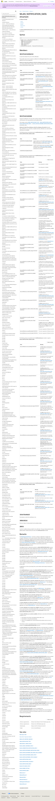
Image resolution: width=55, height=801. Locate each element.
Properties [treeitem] (3, 680)
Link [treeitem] (2, 641)
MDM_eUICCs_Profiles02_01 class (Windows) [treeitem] (9, 119)
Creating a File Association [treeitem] (6, 509)
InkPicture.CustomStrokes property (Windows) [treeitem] (8, 47)
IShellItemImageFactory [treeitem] (6, 325)
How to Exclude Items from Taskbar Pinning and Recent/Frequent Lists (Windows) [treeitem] (9, 218)
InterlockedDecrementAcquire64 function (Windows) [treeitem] (9, 242)
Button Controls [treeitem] (4, 407)
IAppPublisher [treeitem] (4, 302)
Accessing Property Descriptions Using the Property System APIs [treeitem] (9, 382)
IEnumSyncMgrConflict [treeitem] (6, 475)
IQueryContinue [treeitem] (4, 319)
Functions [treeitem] (3, 544)
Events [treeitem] (3, 595)
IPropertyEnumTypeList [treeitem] (6, 542)
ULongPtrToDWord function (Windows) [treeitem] (8, 203)
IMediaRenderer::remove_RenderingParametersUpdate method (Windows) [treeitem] (9, 139)
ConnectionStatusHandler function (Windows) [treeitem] (8, 20)
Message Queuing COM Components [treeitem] (8, 511)
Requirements (22, 25)
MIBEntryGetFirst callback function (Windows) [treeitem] (8, 187)
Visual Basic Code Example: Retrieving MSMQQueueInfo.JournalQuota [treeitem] (8, 615)
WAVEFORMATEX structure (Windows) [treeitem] (8, 235)
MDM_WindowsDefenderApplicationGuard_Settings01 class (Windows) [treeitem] (9, 168)
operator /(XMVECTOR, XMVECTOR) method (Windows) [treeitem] (9, 90)
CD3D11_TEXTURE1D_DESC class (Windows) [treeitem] (9, 92)
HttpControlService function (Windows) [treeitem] (8, 63)
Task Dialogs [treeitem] (4, 249)
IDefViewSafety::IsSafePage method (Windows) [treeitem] (8, 81)
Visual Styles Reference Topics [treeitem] (7, 498)
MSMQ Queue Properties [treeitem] (6, 710)
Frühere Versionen (26, 11)
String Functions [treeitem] (5, 617)
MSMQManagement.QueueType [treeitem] (7, 516)
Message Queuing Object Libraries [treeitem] (7, 278)
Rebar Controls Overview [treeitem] (6, 527)
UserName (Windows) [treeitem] (5, 22)
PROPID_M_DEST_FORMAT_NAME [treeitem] (7, 638)
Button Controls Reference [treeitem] (6, 472)
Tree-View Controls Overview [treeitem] (7, 351)
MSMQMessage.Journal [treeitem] (6, 396)
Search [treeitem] (3, 665)
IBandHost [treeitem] (4, 667)
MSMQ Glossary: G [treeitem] (5, 704)
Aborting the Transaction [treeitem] (6, 433)
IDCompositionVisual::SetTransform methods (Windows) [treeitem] (9, 136)
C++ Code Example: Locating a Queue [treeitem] (8, 781)
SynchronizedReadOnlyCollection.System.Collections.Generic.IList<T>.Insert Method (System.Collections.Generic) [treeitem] (9, 626)
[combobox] (9, 13)
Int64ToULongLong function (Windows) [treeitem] (8, 202)
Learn (20, 11)
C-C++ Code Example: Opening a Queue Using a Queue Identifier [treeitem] (9, 539)
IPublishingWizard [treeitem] (5, 346)
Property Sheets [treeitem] (4, 343)
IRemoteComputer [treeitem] (5, 644)
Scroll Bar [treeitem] (3, 452)
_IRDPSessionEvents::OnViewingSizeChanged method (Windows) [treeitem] (9, 444)
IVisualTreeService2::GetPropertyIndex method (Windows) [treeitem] (8, 117)
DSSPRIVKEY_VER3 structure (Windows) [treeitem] (8, 76)
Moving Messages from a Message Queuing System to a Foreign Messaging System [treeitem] (9, 276)
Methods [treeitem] (3, 375)
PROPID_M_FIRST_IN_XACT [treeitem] (6, 352)
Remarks (21, 24)
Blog (18, 796)
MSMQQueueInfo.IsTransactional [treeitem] (7, 618)
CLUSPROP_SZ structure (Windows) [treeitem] (8, 441)
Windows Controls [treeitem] (5, 774)
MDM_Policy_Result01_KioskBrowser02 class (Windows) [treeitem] (9, 230)
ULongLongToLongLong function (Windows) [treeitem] (9, 153)
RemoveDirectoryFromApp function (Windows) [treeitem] (8, 100)
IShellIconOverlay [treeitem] (5, 418)
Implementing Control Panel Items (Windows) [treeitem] (7, 211)
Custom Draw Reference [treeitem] (6, 254)
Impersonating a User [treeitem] (5, 455)
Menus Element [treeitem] (4, 123)
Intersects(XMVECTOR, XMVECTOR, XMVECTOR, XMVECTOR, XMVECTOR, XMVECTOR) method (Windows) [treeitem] (8, 27)
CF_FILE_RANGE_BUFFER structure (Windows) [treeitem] (7, 97)
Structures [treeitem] (4, 303)
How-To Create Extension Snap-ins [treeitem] (8, 506)
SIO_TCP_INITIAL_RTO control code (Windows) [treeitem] (8, 156)
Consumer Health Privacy (36, 796)
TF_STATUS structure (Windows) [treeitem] (7, 39)
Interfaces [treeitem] (3, 771)
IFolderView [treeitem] (4, 564)
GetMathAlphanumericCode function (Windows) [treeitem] (8, 126)
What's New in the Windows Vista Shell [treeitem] (8, 736)
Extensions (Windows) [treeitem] (5, 177)
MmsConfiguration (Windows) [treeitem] (7, 33)
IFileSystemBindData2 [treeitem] (5, 453)
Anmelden (52, 1)
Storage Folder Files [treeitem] (5, 384)
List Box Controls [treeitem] (5, 578)
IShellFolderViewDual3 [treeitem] (5, 409)
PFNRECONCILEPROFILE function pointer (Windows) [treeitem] (9, 56)
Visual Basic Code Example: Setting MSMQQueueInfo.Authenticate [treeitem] (8, 425)
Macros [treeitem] (3, 376)
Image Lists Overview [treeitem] (5, 514)
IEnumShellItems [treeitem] (5, 707)
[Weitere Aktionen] (53, 11)
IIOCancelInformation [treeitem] (5, 760)
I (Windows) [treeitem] (4, 440)
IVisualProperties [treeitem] (5, 484)
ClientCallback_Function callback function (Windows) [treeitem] (9, 238)
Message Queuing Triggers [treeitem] (6, 464)
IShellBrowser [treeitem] (4, 623)
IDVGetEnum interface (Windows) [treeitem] (7, 197)
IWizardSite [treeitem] (4, 473)
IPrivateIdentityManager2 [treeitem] (6, 668)
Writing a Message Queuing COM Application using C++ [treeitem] (7, 691)
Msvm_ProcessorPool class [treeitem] (6, 365)
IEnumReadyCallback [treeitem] (5, 344)
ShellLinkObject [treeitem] (4, 787)
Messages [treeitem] (3, 246)
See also (21, 27)
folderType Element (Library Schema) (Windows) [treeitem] (8, 214)
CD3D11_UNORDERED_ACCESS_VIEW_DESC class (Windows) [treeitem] (9, 94)
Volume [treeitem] (3, 659)
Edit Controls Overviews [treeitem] (6, 248)
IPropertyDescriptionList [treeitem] (6, 531)
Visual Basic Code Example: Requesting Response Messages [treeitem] (8, 529)
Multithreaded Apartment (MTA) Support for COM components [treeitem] (9, 387)
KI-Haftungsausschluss (5, 796)
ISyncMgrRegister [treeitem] (5, 422)
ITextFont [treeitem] (3, 330)
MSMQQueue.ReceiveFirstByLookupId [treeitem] (8, 435)
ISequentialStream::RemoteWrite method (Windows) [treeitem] (9, 192)
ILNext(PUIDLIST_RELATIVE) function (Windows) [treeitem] (8, 200)
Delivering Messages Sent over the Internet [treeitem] (9, 604)
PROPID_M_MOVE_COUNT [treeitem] (6, 642)
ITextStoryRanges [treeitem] (5, 477)
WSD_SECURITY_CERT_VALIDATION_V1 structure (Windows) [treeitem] (8, 151)
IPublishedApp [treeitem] (4, 709)
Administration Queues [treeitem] (6, 723)
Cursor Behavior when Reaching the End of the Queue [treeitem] (9, 252)
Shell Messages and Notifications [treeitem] (7, 776)
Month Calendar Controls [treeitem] (6, 533)
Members (22, 22)
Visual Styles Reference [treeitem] (6, 549)
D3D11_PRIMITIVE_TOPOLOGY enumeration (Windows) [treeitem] (9, 180)
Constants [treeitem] (3, 263)
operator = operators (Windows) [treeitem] (7, 86)
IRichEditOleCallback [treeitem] (5, 598)
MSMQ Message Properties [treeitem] (6, 450)
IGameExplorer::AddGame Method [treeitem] (7, 206)
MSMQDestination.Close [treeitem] (6, 244)
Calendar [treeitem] (3, 770)
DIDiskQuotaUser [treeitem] (5, 432)
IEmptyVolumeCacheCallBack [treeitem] (7, 287)
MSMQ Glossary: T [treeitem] (5, 685)
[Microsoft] (2, 1)
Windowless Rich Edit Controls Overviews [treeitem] (9, 290)
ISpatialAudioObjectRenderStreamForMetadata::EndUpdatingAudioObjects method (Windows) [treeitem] (9, 72)
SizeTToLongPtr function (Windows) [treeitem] (8, 45)
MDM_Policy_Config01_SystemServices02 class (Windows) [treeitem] (9, 106)
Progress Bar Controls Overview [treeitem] (7, 368)
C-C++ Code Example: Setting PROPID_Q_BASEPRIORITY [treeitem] (7, 576)
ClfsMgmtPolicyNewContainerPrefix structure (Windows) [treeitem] (9, 224)
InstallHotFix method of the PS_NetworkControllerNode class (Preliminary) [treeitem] (7, 447)
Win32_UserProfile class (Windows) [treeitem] (8, 128)
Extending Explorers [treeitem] (5, 660)
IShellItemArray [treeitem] (4, 782)
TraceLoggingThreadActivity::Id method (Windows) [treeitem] (8, 130)
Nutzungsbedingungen (46, 796)
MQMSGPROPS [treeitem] (4, 320)
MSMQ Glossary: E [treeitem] (5, 737)
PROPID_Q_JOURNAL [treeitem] (5, 487)
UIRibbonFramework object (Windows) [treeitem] (8, 43)
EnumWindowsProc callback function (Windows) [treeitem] (8, 53)
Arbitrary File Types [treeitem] (5, 687)
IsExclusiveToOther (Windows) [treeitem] (7, 61)
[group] (37, 247)
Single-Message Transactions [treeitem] (7, 597)
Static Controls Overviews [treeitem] (6, 323)
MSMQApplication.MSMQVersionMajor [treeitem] (8, 333)
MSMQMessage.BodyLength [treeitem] (7, 561)
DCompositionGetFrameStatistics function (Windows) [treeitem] (9, 109)
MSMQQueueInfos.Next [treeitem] (6, 763)
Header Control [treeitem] (4, 566)
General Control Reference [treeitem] (6, 372)
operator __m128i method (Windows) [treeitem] (8, 23)
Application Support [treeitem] (5, 759)
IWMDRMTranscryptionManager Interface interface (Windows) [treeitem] (9, 59)
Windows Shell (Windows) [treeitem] (6, 176)
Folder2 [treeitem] (3, 430)
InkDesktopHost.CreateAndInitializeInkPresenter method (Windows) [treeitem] (8, 113)
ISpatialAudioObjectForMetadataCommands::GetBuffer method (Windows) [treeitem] (9, 68)
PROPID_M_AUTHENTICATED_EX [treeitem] (7, 609)
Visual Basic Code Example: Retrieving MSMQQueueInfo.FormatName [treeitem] (8, 438)
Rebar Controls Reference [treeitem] (6, 601)
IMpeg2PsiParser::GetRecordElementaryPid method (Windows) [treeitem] (9, 184)
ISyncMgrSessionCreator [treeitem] (6, 495)
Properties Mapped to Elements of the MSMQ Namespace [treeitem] (8, 300)
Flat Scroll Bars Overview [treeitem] (6, 493)
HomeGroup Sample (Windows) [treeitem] (7, 171)
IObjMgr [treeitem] (3, 696)
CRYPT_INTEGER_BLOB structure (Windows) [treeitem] (9, 75)
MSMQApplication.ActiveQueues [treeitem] (7, 328)
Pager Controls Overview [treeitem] (6, 317)
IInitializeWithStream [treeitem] (5, 279)
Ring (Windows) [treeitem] (4, 272)
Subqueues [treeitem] (4, 261)
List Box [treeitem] (3, 456)
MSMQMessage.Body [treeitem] (5, 402)
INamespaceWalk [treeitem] (5, 726)
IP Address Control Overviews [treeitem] (7, 316)
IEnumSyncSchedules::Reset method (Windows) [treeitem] (8, 84)
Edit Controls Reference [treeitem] (6, 762)
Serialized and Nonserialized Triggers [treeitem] (8, 463)
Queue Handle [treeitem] (4, 347)
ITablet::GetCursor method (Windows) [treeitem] (8, 34)
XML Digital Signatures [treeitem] (6, 606)
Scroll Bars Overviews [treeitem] (5, 664)
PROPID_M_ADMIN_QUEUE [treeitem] (6, 312)
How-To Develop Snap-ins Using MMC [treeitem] (8, 768)
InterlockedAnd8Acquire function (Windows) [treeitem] (9, 240)
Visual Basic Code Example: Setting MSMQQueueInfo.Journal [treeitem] (8, 612)
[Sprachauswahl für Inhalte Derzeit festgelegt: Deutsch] (3, 793)
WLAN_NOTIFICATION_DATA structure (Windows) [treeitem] (8, 17)
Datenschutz (27, 796)
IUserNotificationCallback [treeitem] (6, 503)
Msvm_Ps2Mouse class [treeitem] (6, 522)
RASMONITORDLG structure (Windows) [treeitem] (8, 189)
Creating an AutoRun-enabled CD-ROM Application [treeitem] (8, 743)
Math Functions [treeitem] (4, 270)
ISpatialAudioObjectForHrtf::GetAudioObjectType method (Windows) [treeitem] (9, 66)
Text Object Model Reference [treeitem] (7, 421)
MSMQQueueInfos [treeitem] (5, 314)
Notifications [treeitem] (4, 427)
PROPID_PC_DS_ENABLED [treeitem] (6, 519)
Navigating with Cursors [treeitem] (6, 563)
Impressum (3, 797)
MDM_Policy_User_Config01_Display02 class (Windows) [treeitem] (9, 165)
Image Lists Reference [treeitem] (5, 501)
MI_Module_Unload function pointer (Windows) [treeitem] (8, 568)
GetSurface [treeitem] (4, 170)
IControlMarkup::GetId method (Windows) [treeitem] (9, 78)
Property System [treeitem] (5, 779)
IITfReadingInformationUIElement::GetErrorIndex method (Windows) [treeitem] (9, 50)
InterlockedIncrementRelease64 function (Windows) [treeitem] (8, 195)
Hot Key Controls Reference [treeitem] (6, 608)
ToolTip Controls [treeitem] (4, 600)
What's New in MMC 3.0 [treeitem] (6, 489)
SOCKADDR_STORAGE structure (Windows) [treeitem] (9, 222)
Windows (31, 11)
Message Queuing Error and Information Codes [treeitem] (8, 694)
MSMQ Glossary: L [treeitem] (5, 505)
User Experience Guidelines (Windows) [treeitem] (8, 216)
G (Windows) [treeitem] (4, 208)
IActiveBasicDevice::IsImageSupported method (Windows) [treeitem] (8, 159)
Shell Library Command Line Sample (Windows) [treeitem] (8, 174)
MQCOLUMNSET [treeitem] (5, 701)
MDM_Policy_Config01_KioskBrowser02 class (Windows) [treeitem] (9, 227)
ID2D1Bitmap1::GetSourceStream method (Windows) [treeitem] (9, 133)
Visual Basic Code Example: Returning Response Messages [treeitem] (8, 551)
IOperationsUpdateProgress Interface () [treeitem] (8, 311)
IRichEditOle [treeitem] (4, 370)
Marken (8, 797)
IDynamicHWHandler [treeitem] (5, 603)
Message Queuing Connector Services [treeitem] (8, 335)
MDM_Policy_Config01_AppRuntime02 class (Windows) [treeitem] (9, 103)
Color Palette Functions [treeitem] (6, 677)
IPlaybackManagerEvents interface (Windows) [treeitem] (7, 148)
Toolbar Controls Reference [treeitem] (6, 327)
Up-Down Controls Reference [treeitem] (7, 706)
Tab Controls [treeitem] (4, 784)
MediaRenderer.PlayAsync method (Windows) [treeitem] (7, 142)
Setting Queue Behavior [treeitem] (6, 725)
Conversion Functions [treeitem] (5, 778)
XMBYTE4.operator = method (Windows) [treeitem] (9, 29)
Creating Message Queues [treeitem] (6, 541)
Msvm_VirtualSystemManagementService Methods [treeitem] (9, 536)
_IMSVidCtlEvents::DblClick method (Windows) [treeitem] (8, 37)
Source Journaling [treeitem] (5, 508)
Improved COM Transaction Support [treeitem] (8, 349)
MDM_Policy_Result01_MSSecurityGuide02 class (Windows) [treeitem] (9, 121)
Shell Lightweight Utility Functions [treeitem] (7, 367)
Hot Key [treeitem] (3, 517)
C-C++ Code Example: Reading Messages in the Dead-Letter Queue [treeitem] (9, 285)
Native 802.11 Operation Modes (25, 736)
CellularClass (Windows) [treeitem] (6, 31)
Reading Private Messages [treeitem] (6, 521)
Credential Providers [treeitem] (5, 513)
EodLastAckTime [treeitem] (5, 766)
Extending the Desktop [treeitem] (6, 322)
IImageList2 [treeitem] (4, 715)
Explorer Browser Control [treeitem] (6, 497)
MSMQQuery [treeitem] (4, 288)
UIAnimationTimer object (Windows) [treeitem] (8, 205)
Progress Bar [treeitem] (4, 679)
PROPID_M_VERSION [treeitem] (5, 722)
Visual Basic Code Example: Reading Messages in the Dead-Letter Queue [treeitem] (8, 621)
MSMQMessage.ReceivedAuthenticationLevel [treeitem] (7, 734)
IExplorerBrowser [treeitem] (5, 485)
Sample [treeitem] (3, 699)
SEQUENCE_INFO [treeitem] (5, 492)
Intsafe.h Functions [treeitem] (5, 765)
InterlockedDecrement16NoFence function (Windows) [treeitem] (9, 145)
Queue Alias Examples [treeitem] (5, 500)
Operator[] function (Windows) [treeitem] (7, 182)
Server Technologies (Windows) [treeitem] (7, 220)
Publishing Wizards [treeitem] (5, 676)
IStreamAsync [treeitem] (4, 636)
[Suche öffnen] (49, 1)
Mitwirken (22, 796)
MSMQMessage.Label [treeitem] (5, 364)
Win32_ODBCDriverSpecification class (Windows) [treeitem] (8, 282)
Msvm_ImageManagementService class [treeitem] (8, 273)
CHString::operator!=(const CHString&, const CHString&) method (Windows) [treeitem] (8, 571)
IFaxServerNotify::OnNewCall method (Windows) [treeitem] (8, 233)
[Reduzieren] (15, 11)
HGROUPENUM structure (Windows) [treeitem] (8, 573)
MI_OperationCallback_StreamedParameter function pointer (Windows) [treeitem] (9, 525)
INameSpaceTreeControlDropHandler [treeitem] (8, 757)
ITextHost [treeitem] (3, 755)
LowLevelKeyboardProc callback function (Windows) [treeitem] (9, 41)
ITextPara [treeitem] (3, 380)
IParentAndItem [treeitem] (4, 419)
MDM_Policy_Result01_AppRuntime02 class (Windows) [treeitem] (9, 162)
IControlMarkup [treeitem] (4, 429)
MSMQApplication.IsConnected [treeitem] (7, 688)
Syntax (21, 21)
